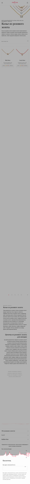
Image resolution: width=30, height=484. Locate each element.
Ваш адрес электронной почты (9, 466)
